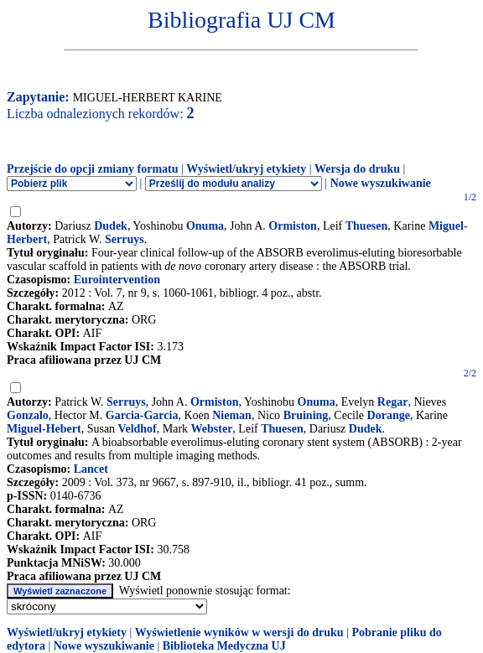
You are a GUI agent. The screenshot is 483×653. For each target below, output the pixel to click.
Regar (392, 402)
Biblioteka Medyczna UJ (224, 646)
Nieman (232, 415)
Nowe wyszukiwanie (380, 183)
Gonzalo (28, 415)
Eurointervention (117, 279)
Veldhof (137, 428)
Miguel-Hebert (44, 428)
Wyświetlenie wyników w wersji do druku (239, 632)
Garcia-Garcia (142, 415)
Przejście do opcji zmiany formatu (93, 169)
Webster (212, 428)
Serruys (124, 239)
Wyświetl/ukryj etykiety (246, 169)
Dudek (110, 226)
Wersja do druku (357, 169)
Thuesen (366, 226)
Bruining (306, 415)
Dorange (388, 415)
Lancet (91, 469)
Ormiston (292, 226)
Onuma (205, 226)
